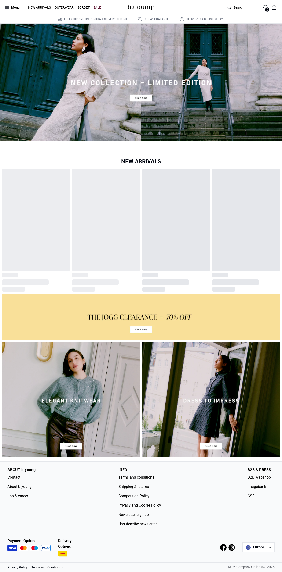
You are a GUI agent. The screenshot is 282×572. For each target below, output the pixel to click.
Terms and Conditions (47, 567)
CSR (251, 496)
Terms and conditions (136, 477)
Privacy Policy (17, 567)
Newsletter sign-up (133, 514)
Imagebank (257, 486)
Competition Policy (134, 496)
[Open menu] (12, 7)
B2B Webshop (259, 477)
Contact (13, 477)
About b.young (19, 486)
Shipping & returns (133, 486)
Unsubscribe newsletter (137, 524)
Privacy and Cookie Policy (139, 505)
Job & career (17, 496)
